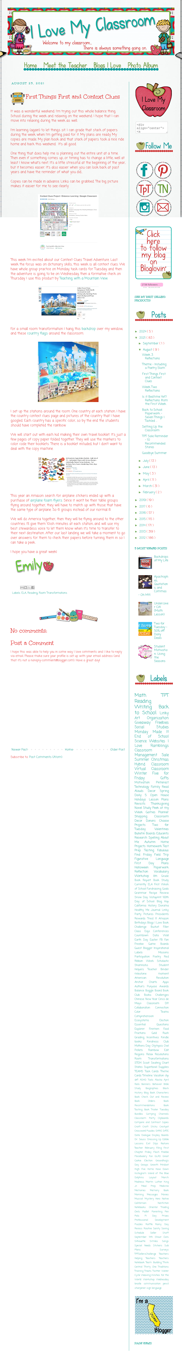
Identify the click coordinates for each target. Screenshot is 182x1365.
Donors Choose (157, 821)
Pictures (149, 914)
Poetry (158, 957)
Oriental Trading (159, 1207)
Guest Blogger (144, 948)
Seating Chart (160, 1063)
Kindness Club (158, 1042)
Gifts (164, 778)
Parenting (158, 1211)
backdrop (89, 328)
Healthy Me (143, 910)
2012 (143, 538)
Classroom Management (148, 753)
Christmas (160, 759)
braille (139, 1284)
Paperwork (161, 867)
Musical (140, 1199)
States (139, 1067)
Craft (139, 1127)
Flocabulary (142, 1156)
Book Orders (149, 1101)
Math (148, 695)
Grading (141, 1037)
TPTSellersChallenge (147, 1254)
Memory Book (159, 1190)
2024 (143, 331)
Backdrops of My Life (161, 559)
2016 (143, 513)
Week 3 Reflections (151, 357)
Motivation (145, 782)
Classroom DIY (158, 1003)
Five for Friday (152, 776)
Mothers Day (143, 1046)
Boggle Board (154, 991)
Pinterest (162, 782)
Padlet (146, 1211)
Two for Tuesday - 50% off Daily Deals (160, 631)
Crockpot (164, 1127)
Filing (160, 1148)
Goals (165, 889)
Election (164, 1020)
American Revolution (152, 978)
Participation (144, 957)
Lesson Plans (159, 799)
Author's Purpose (147, 986)
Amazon (164, 919)
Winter (143, 773)
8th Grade (161, 876)
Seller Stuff (159, 1233)
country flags (37, 333)
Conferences (161, 931)
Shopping (144, 816)
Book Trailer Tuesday (156, 1109)
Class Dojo (144, 931)
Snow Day (142, 897)
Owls (138, 1211)
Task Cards (152, 1071)
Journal (156, 910)
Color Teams (152, 1012)
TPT (165, 695)
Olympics (158, 1046)
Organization (158, 718)
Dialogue (146, 1135)
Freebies (162, 722)
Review (164, 893)
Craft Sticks (151, 1127)
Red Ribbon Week (152, 959)
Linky (164, 713)
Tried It (153, 919)
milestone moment (152, 974)
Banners (146, 1084)
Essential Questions (152, 1025)
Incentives (154, 1037)
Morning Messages (148, 1194)
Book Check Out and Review (152, 1097)
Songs (165, 1241)
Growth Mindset (159, 1165)
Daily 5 (142, 795)
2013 (143, 531)
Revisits (143, 804)
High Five (141, 1169)
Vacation (159, 1076)
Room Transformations (53, 593)
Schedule (142, 1233)
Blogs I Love (155, 923)
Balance (140, 991)
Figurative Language (152, 859)
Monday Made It (152, 732)
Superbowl (151, 1067)
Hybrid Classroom (152, 764)
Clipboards (163, 1118)
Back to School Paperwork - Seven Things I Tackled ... (153, 415)
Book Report (144, 880)
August (148, 350)
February (149, 492)
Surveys (164, 1250)
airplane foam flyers (46, 500)
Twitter (157, 1271)
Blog (147, 1093)
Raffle (150, 1224)
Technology (143, 787)
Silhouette (142, 1241)
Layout (155, 1177)
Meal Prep (150, 1186)
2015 (143, 519)
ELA (23, 593)
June (146, 467)
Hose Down (162, 1169)
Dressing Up (155, 1139)
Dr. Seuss (141, 1139)
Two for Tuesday (152, 827)
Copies (165, 1122)
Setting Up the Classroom (152, 429)
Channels (164, 1114)
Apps (166, 982)
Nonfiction (163, 1203)
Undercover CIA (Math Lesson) (161, 609)
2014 (142, 525)
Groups (145, 1165)
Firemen (156, 1029)
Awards (164, 986)
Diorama (163, 906)
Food (166, 1029)
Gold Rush (160, 1033)
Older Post (117, 750)
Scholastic (163, 961)
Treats (148, 1271)
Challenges (162, 995)
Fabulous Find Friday (152, 852)
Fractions (143, 1033)
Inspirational (161, 948)
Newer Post (19, 750)
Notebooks (142, 1207)
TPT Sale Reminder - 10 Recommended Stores (155, 442)
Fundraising (154, 889)
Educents (162, 833)
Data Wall (161, 935)
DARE (159, 1131)
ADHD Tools (147, 1080)
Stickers (159, 1245)
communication (153, 1284)
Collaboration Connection (152, 1008)
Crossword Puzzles (145, 1131)
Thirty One (151, 1267)
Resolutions (162, 1054)
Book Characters (159, 1093)
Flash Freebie (161, 1152)
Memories (142, 1190)
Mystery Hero (153, 1199)
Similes (156, 1241)
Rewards (141, 919)
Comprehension (144, 1016)
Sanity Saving (161, 1228)
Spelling (155, 838)
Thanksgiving (160, 804)
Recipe (154, 893)
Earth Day (142, 940)
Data (138, 1135)
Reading (32, 593)
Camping (152, 1114)
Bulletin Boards (145, 833)
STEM (139, 1063)
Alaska (159, 1080)
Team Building (154, 1262)
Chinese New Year (146, 999)
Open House (159, 795)
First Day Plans (152, 863)
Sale (165, 755)
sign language (154, 1288)
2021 (143, 338)
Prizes (165, 1216)
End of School (152, 736)
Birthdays (141, 923)
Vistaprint (156, 897)
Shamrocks (147, 965)
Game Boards (158, 944)
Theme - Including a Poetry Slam (154, 366)
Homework (155, 846)
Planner (163, 812)
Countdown (144, 935)
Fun (152, 1156)
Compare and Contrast (148, 1122)
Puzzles (140, 1224)
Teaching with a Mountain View (83, 278)
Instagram (141, 1173)
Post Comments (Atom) (45, 757)
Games (152, 812)
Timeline (148, 1076)
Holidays (142, 799)
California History (146, 906)
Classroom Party (146, 1118)
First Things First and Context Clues (154, 378)
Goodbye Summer (154, 453)
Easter (155, 940)
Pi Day (153, 1216)
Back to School (152, 709)
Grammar (142, 893)
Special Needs (144, 1245)
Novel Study (143, 808)
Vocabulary (161, 871)
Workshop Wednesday (156, 1279)
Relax (150, 1054)
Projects (143, 825)
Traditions (163, 1267)
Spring (164, 791)
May (146, 473)
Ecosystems (147, 1020)
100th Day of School (152, 899)
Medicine (164, 1186)
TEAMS (140, 1071)
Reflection (144, 871)
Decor (154, 791)
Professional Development (152, 1220)
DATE (166, 1131)
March (148, 486)
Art (141, 718)
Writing (147, 707)
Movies (165, 1194)
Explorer (142, 1029)
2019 (143, 500)
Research (142, 838)
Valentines (162, 829)
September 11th (145, 1237)
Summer (143, 759)
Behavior (158, 1084)
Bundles (140, 1114)
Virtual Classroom (152, 769)
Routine (148, 1228)
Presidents (162, 914)
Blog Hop (163, 901)
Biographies (154, 1088)
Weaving (146, 1275)
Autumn (152, 842)
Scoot (147, 1063)
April (146, 480)
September (151, 343)
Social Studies (152, 727)
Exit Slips (153, 1143)
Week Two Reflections (151, 389)
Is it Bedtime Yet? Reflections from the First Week (155, 400)
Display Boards (160, 1135)
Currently (141, 884)
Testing (150, 850)
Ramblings (160, 745)
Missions (163, 952)
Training (139, 1271)
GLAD (159, 1156)
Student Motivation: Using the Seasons (160, 654)
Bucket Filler (160, 927)
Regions (140, 1054)
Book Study (161, 880)
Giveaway (145, 722)
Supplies (163, 1067)
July (146, 461)
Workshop (144, 876)
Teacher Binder (158, 969)
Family (156, 787)
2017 (142, 506)
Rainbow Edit (158, 1050)
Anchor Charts (149, 982)
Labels (146, 952)
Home (69, 750)
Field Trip (161, 855)
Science (142, 741)
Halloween (144, 867)
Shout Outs (162, 1237)
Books (150, 995)
